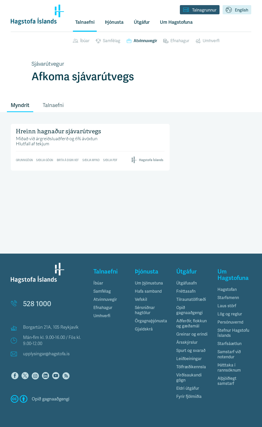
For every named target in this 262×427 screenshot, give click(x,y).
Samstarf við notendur (229, 354)
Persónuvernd (230, 322)
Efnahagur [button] (102, 307)
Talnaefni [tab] (53, 105)
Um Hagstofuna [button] (176, 22)
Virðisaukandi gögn (189, 377)
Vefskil (141, 299)
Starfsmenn (228, 297)
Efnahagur (176, 40)
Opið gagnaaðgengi (189, 310)
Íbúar (81, 40)
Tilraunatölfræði (191, 299)
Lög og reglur (229, 314)
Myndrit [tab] (20, 105)
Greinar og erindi (192, 334)
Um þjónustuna (149, 283)
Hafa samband (148, 291)
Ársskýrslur (187, 342)
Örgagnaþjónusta (151, 321)
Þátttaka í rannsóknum (229, 367)
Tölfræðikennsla (191, 367)
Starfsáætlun (229, 343)
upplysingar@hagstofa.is (46, 354)
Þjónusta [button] (114, 22)
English (237, 10)
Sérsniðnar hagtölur (145, 310)
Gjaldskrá (144, 329)
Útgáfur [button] (142, 22)
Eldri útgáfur (187, 388)
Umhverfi (207, 40)
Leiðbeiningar (189, 358)
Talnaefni (85, 22)
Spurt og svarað (190, 350)
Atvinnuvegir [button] (105, 299)
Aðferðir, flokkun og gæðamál (191, 323)
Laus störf (226, 306)
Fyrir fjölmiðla (189, 396)
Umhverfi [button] (101, 315)
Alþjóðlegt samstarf (226, 381)
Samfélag (108, 40)
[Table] (90, 146)
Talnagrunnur (199, 10)
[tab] (110, 283)
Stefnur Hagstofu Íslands (233, 333)
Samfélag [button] (102, 291)
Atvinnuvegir (141, 40)
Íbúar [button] (98, 283)
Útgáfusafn (186, 283)
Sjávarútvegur (47, 64)
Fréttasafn (185, 291)
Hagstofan (227, 289)
